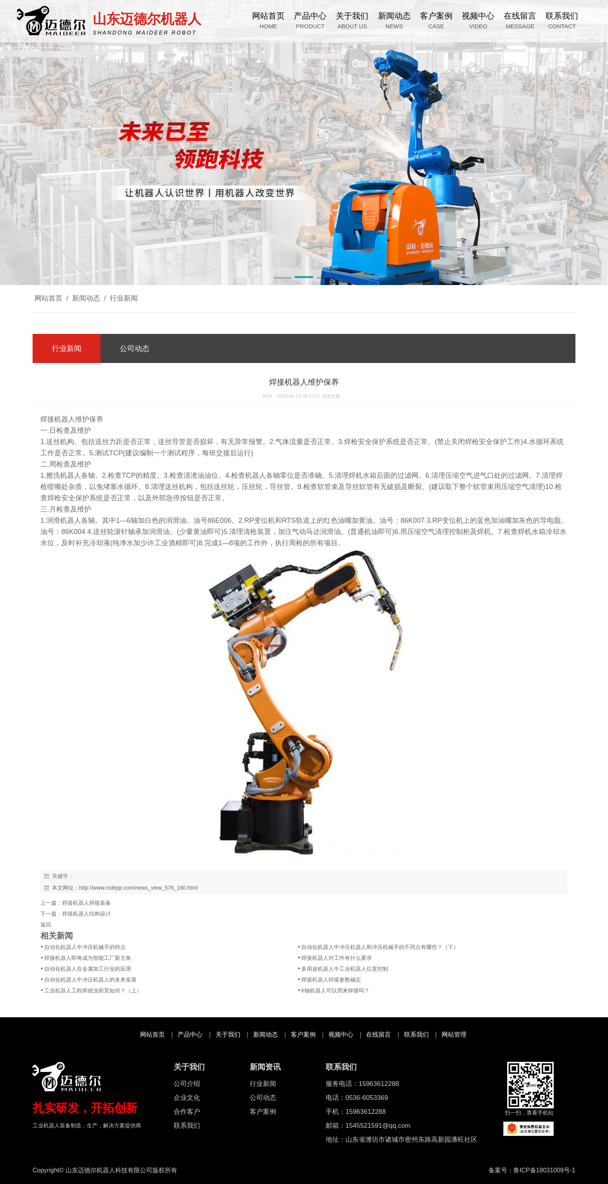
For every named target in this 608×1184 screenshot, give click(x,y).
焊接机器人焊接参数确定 (331, 980)
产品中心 (190, 1034)
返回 (45, 924)
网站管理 (454, 1034)
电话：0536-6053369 (357, 1097)
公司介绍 (187, 1083)
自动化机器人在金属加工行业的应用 (87, 969)
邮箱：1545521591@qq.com (368, 1125)
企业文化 (187, 1097)
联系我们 (416, 1034)
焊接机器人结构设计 (86, 914)
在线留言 (378, 1034)
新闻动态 (86, 298)
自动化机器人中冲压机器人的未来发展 (90, 980)
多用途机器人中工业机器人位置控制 (344, 969)
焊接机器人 (57, 419)
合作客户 (187, 1111)
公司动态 (263, 1097)
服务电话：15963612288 (362, 1083)
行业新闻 (123, 298)
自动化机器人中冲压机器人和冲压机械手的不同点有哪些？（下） (380, 947)
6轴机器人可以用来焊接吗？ (335, 990)
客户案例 (303, 1034)
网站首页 (48, 298)
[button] (282, 278)
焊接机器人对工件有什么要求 (336, 958)
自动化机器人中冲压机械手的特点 (85, 947)
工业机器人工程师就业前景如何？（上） (93, 990)
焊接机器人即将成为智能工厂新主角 (87, 958)
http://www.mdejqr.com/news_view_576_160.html (138, 888)
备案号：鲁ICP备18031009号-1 (532, 1170)
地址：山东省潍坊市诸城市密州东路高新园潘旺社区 (401, 1139)
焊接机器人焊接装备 (86, 903)
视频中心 (340, 1034)
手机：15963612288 (356, 1111)
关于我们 (228, 1034)
